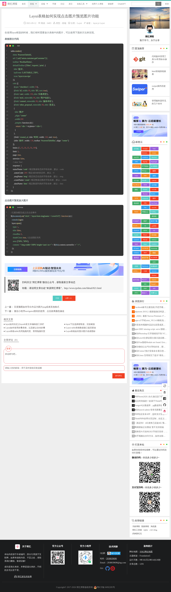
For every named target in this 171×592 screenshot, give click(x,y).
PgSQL (145, 162)
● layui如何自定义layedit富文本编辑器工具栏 (24, 324)
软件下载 (154, 221)
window (154, 244)
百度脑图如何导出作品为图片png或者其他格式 (36, 307)
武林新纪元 (137, 534)
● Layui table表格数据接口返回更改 (80, 327)
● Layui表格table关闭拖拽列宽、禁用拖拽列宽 (24, 331)
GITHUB (145, 248)
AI (145, 226)
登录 (167, 4)
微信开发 (145, 257)
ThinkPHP (154, 284)
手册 (54, 4)
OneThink (154, 203)
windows (145, 157)
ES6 (145, 175)
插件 (154, 198)
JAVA (145, 230)
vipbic (145, 530)
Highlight (154, 162)
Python (154, 275)
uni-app (136, 180)
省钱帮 (110, 4)
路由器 (136, 203)
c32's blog (153, 530)
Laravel (136, 239)
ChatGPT (122, 4)
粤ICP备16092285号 (104, 587)
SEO (145, 253)
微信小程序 (146, 293)
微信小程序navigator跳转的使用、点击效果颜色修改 (39, 311)
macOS (136, 157)
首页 (24, 4)
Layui (79, 23)
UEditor (136, 253)
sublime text (137, 271)
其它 (71, 4)
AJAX (136, 288)
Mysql (145, 239)
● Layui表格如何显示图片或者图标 (80, 331)
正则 (136, 266)
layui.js (96, 23)
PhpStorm (145, 266)
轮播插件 (154, 266)
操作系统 (136, 280)
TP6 (145, 203)
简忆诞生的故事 (23, 576)
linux (145, 244)
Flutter (145, 189)
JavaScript (136, 226)
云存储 (154, 185)
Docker (145, 194)
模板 (154, 253)
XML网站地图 (146, 551)
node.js (154, 239)
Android (136, 230)
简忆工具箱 (137, 530)
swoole (154, 207)
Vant (154, 148)
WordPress (145, 180)
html (136, 244)
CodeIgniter (155, 212)
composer (145, 198)
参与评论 (118, 376)
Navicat (154, 157)
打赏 (57, 298)
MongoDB (145, 171)
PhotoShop (145, 280)
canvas (154, 180)
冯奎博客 (136, 526)
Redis (136, 212)
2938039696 (111, 558)
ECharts (136, 248)
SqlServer (136, 166)
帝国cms (145, 212)
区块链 (154, 235)
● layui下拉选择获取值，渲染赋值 (79, 324)
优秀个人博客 (97, 4)
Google (145, 148)
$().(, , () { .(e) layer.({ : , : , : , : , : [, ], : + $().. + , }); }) (43, 230)
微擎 (154, 171)
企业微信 (154, 166)
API (154, 288)
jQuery (154, 280)
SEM (145, 185)
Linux (154, 153)
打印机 (136, 149)
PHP (145, 288)
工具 (145, 271)
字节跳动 (145, 166)
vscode (154, 189)
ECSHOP (154, 257)
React (145, 235)
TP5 (145, 284)
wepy (136, 175)
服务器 (136, 257)
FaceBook (136, 185)
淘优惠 (153, 526)
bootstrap (154, 248)
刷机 (136, 189)
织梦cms (154, 293)
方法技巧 (136, 221)
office (136, 293)
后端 (43, 4)
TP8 (136, 162)
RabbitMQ (154, 194)
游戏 (154, 176)
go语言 (154, 226)
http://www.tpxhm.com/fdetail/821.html (82, 288)
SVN (136, 198)
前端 (32, 4)
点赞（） (69, 298)
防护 (145, 221)
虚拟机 (154, 216)
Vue (145, 207)
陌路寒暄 (145, 526)
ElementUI (145, 153)
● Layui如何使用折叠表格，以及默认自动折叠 (24, 327)
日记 (62, 4)
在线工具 (81, 4)
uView (136, 171)
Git (154, 230)
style (154, 262)
